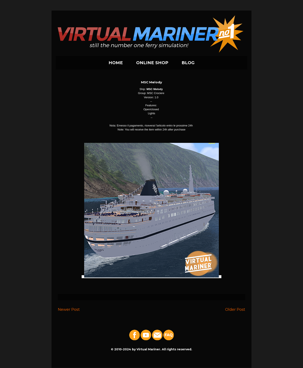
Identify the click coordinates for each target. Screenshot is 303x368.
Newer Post (69, 309)
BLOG (188, 62)
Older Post (235, 309)
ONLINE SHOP (152, 62)
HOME (116, 62)
